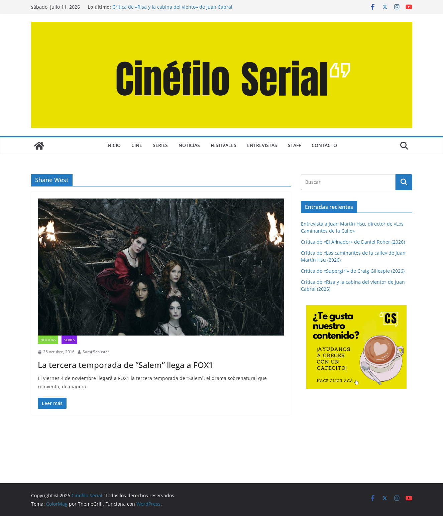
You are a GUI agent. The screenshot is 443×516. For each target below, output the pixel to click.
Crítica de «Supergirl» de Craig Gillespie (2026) (353, 271)
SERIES (160, 145)
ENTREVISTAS (262, 145)
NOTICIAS (189, 145)
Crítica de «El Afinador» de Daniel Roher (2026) (353, 242)
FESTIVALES (223, 145)
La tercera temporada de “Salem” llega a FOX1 (125, 364)
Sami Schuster (96, 352)
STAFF (294, 145)
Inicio (113, 145)
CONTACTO (324, 145)
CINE (136, 145)
